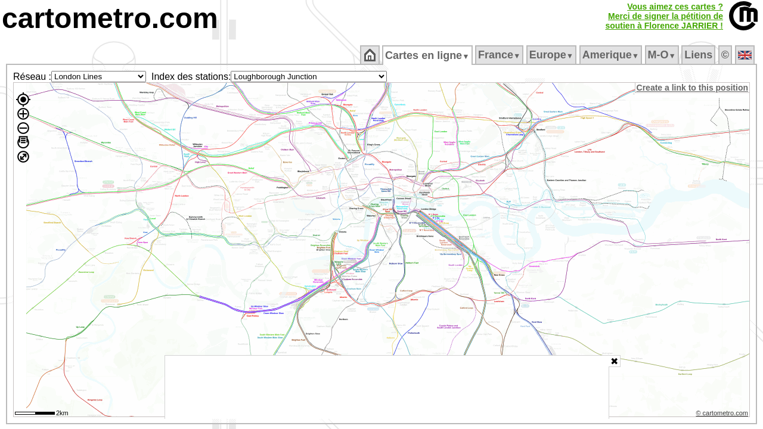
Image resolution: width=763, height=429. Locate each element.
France (500, 55)
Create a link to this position (693, 87)
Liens (700, 55)
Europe (552, 55)
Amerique (611, 55)
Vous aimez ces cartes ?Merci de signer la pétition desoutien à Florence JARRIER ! (664, 16)
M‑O (663, 55)
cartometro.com (110, 18)
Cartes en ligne (428, 55)
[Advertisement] (387, 387)
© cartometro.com (723, 414)
